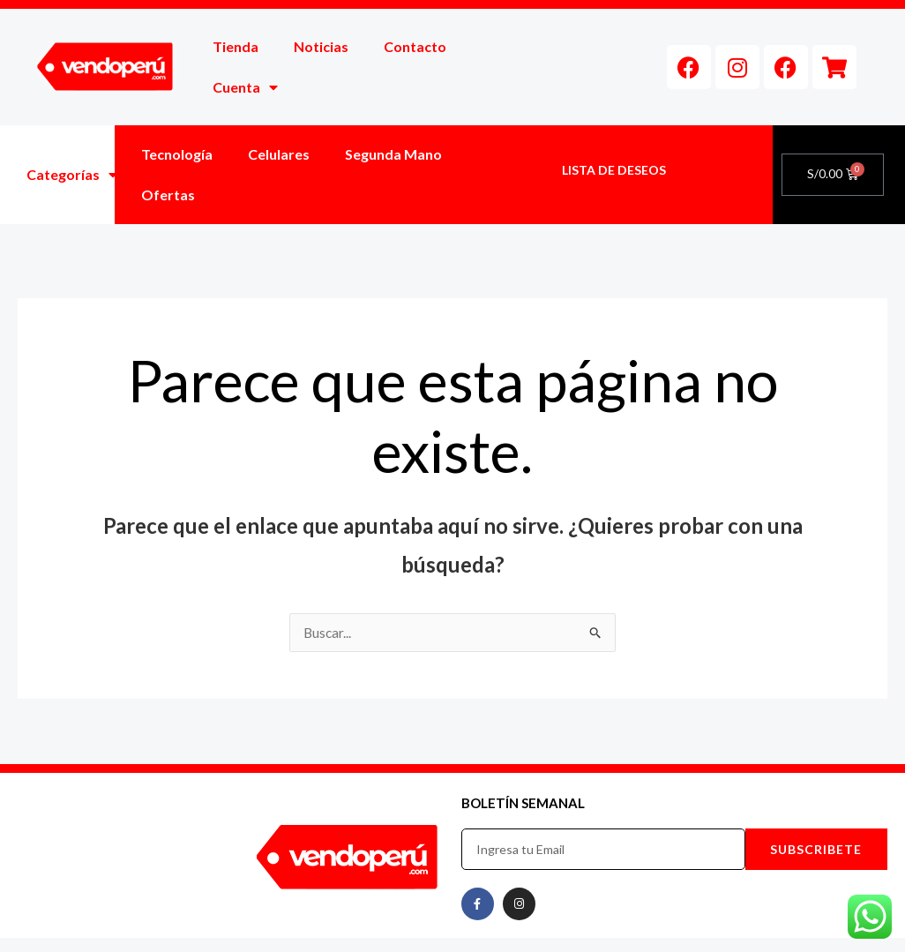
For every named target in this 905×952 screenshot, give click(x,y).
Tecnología (177, 154)
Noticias (321, 46)
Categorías (71, 175)
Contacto (415, 46)
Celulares (279, 154)
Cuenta (245, 87)
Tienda (235, 46)
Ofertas (168, 194)
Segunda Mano (393, 154)
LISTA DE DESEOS (614, 169)
